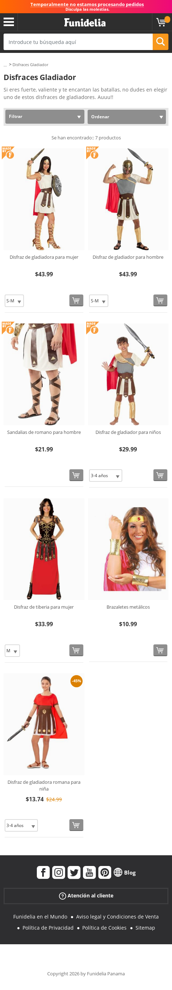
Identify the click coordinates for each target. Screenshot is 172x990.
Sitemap (145, 927)
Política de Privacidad (48, 927)
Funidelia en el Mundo (40, 916)
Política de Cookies (104, 927)
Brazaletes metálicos (128, 607)
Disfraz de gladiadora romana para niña (44, 785)
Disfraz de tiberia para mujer (44, 607)
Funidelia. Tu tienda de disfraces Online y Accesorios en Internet (84, 22)
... (5, 65)
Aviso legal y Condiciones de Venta (117, 916)
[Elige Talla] (14, 300)
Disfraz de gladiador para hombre (128, 257)
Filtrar (15, 116)
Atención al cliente (86, 896)
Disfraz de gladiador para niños (128, 432)
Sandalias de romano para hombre (44, 432)
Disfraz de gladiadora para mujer (44, 257)
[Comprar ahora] (76, 300)
